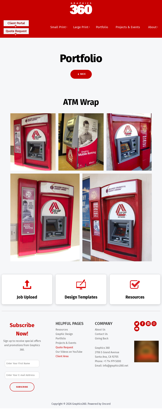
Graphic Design (64, 336)
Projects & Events (128, 28)
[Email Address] (22, 377)
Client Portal (16, 25)
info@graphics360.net (115, 368)
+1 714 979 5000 (112, 363)
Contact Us (101, 336)
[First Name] (22, 366)
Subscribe (22, 389)
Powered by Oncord (99, 406)
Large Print (80, 28)
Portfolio (102, 28)
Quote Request (16, 34)
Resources (62, 332)
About (152, 28)
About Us (100, 332)
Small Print (58, 28)
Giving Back (101, 341)
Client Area (62, 358)
